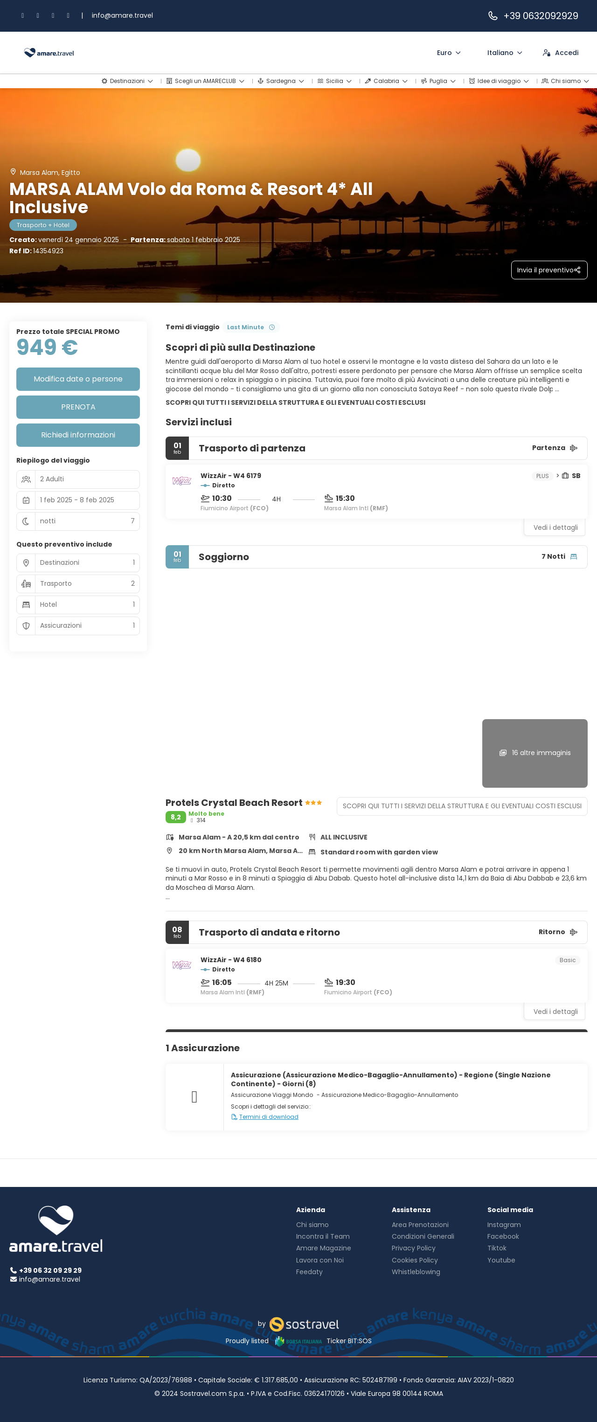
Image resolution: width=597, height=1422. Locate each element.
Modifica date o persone (78, 379)
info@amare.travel (122, 15)
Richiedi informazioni (78, 435)
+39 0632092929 (532, 15)
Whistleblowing (416, 1271)
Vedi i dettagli (556, 527)
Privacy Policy (414, 1248)
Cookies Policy (415, 1260)
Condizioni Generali (423, 1236)
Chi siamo (312, 1224)
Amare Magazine (323, 1248)
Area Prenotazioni (420, 1224)
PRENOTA (78, 407)
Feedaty (309, 1271)
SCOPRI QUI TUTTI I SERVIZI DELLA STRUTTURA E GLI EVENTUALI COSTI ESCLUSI (295, 402)
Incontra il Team (323, 1236)
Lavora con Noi (320, 1260)
